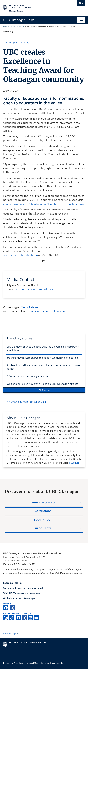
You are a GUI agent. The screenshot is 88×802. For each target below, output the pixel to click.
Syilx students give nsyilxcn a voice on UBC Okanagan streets (42, 383)
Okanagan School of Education (47, 311)
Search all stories (13, 583)
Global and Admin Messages (19, 598)
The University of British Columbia (31, 6)
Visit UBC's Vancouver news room (22, 593)
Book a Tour (43, 520)
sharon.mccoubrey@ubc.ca (20, 255)
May (19, 26)
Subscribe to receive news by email (23, 588)
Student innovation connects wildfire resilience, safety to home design (43, 367)
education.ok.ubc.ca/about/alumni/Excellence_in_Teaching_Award (45, 203)
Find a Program (43, 502)
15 (23, 26)
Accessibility (57, 663)
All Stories (44, 390)
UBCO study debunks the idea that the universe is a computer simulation (42, 348)
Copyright (45, 663)
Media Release (29, 307)
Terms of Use (32, 663)
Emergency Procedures (13, 663)
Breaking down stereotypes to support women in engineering (42, 357)
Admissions (43, 511)
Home (6, 26)
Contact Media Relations (25, 402)
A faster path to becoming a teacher (27, 376)
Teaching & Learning (16, 42)
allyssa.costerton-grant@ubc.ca (35, 289)
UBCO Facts (43, 528)
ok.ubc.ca (73, 462)
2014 (13, 26)
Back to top (11, 633)
